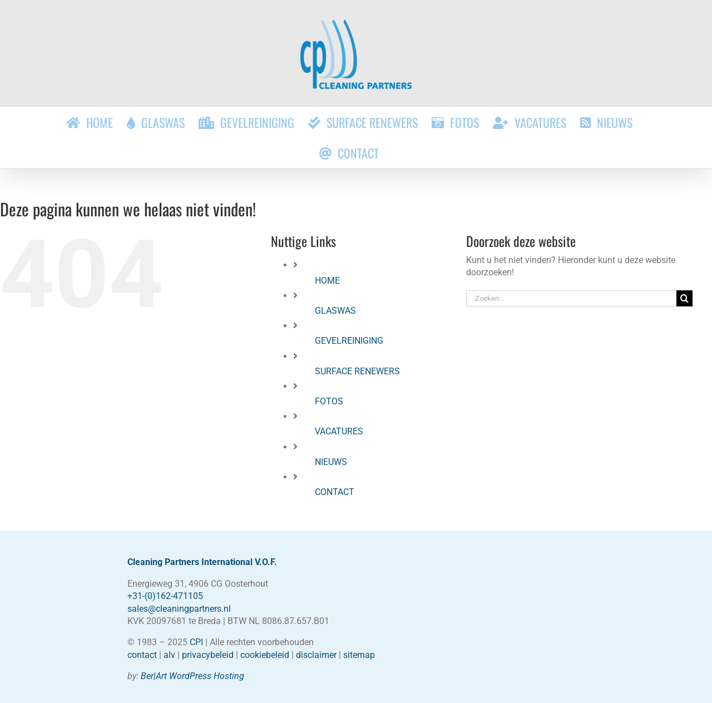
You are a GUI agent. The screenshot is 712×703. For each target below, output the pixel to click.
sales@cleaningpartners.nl (179, 608)
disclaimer (316, 655)
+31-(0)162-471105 (165, 596)
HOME (327, 280)
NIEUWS (331, 462)
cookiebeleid (264, 655)
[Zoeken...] (571, 298)
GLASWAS (335, 310)
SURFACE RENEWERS (357, 371)
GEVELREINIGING (349, 340)
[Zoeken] (684, 298)
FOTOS (329, 401)
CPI (196, 642)
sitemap (359, 655)
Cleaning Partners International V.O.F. (202, 562)
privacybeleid (208, 655)
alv (169, 655)
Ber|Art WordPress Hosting (192, 676)
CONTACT (334, 492)
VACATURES (339, 431)
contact (142, 655)
